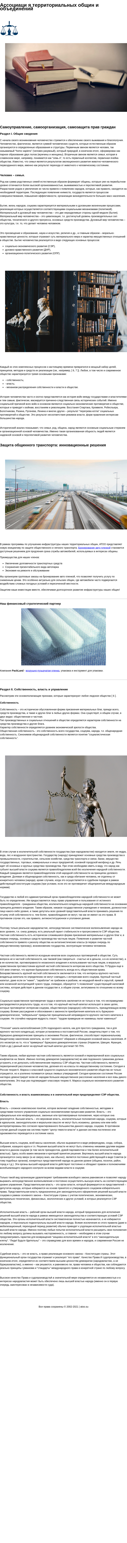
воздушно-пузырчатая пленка (42, 670)
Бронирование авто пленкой (94, 547)
